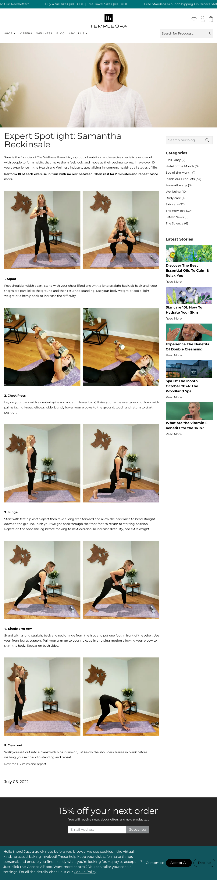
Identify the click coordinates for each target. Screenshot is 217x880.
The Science (175, 223)
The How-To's (176, 211)
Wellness (44, 33)
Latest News (175, 217)
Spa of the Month (179, 172)
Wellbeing (174, 192)
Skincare (172, 204)
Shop (10, 33)
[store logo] (108, 19)
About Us (78, 33)
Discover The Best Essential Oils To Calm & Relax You (187, 270)
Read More (174, 282)
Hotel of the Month (180, 166)
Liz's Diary (174, 160)
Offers (26, 33)
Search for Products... (186, 33)
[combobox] (189, 140)
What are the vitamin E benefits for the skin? (187, 425)
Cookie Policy (85, 872)
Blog (60, 33)
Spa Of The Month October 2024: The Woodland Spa (182, 386)
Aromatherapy (177, 185)
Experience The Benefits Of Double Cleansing (187, 346)
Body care (174, 198)
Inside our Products (181, 179)
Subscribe (137, 829)
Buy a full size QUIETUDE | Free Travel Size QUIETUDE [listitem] (96, 4)
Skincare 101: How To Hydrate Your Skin (184, 309)
